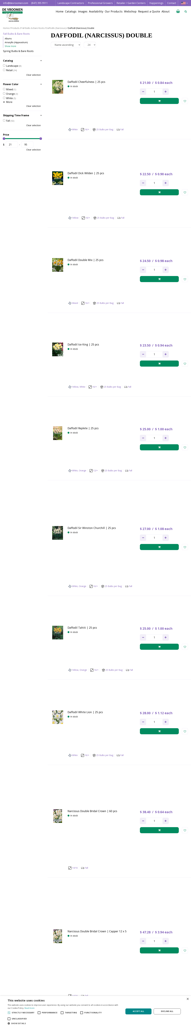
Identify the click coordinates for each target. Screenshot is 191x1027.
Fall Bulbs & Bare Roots (16, 33)
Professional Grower (91, 987)
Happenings (125, 994)
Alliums (8, 38)
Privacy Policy (163, 990)
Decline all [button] (167, 1011)
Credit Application (166, 987)
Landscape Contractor (92, 984)
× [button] (187, 999)
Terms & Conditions (167, 984)
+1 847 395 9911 (50, 994)
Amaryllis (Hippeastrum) (16, 42)
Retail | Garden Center (92, 990)
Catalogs (123, 984)
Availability (124, 990)
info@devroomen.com (15, 3)
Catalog (8, 60)
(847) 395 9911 (39, 3)
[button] (64, 1023)
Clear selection (33, 74)
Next (129, 925)
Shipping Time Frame (16, 115)
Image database (127, 987)
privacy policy (122, 950)
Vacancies (161, 994)
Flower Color (10, 84)
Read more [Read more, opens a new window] (30, 1008)
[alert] (95, 1011)
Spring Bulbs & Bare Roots (18, 51)
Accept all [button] (138, 1011)
